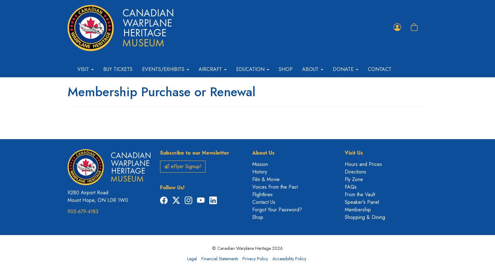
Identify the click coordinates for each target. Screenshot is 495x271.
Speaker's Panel (362, 202)
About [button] (312, 69)
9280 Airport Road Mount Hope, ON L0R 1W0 (98, 196)
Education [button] (252, 69)
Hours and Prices (363, 164)
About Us (263, 152)
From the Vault (360, 194)
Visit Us (354, 152)
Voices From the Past (275, 187)
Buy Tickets (118, 69)
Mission (260, 164)
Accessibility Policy (289, 259)
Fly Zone (354, 179)
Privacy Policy (255, 259)
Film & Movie (266, 179)
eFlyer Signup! (182, 166)
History (259, 171)
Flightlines (262, 194)
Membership (358, 209)
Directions (355, 171)
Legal (192, 259)
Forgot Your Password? (277, 209)
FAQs (351, 187)
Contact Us (263, 202)
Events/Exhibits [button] (165, 69)
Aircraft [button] (213, 69)
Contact (379, 69)
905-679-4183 (83, 211)
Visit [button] (85, 69)
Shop (286, 69)
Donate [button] (345, 69)
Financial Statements (219, 259)
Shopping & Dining (365, 217)
